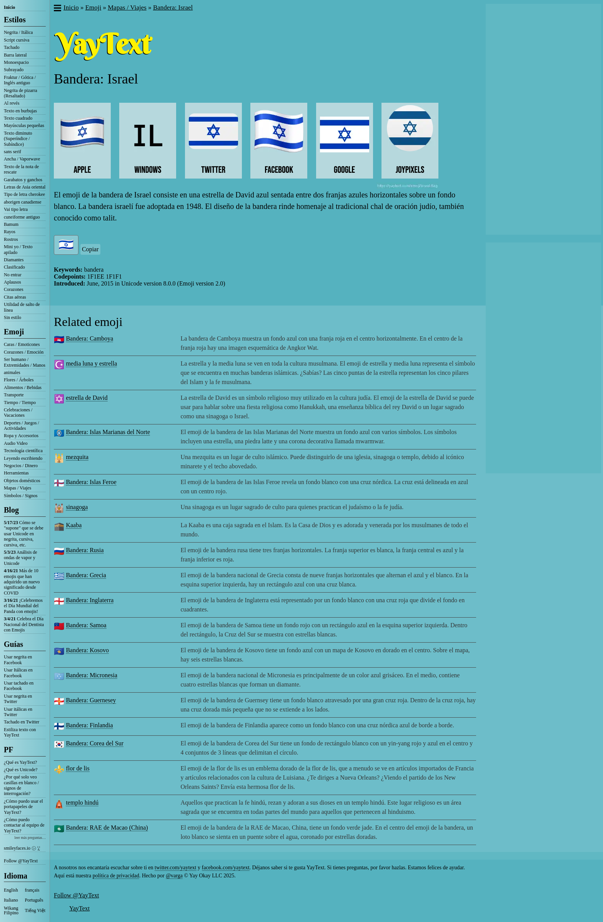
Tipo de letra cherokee (24, 194)
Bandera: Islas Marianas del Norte (108, 432)
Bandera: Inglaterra (89, 600)
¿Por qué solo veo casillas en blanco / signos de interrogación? (21, 785)
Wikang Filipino (11, 910)
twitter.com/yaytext (175, 867)
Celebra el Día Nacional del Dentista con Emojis (24, 624)
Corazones (13, 289)
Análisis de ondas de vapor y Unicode (20, 558)
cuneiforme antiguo (22, 217)
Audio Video (15, 443)
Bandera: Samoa (86, 625)
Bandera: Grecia (86, 575)
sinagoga (77, 507)
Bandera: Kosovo (87, 650)
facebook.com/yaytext (226, 867)
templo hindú (82, 802)
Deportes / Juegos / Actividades (21, 425)
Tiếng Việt (35, 910)
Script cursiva (16, 40)
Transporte (14, 395)
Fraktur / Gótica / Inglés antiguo (20, 80)
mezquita (77, 457)
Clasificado (14, 267)
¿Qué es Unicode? (20, 769)
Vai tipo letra (16, 209)
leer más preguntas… (30, 837)
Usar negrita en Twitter (18, 698)
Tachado (11, 47)
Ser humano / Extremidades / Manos (24, 362)
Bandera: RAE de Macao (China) (107, 827)
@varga (174, 876)
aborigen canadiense (23, 202)
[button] (57, 9)
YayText (79, 908)
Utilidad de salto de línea (22, 307)
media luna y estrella (91, 363)
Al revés (11, 103)
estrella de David (86, 397)
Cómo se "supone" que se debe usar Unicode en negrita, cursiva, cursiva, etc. (23, 534)
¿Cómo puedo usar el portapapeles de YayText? (23, 806)
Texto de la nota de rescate (21, 169)
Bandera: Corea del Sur (94, 743)
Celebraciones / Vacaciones (18, 412)
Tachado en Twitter (21, 722)
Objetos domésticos (22, 480)
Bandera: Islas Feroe (91, 482)
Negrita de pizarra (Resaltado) (20, 93)
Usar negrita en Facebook (18, 659)
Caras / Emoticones (22, 344)
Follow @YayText (21, 861)
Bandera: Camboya (89, 338)
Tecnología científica (23, 450)
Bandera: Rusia (84, 550)
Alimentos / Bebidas (23, 387)
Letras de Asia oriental (24, 187)
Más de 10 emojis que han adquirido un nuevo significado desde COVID (22, 582)
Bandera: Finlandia (89, 725)
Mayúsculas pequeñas (24, 125)
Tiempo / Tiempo (20, 402)
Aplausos (12, 282)
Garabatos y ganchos (23, 179)
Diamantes (13, 259)
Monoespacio (16, 62)
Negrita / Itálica (18, 32)
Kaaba (74, 525)
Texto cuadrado (18, 118)
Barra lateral (15, 55)
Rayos (9, 231)
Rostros (11, 239)
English (11, 890)
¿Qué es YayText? (20, 762)
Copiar (90, 249)
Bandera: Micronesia (91, 675)
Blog (11, 510)
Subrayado (13, 69)
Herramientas (16, 473)
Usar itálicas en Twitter (18, 712)
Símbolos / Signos (20, 495)
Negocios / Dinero (21, 465)
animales (12, 372)
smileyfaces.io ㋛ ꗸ (22, 848)
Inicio (9, 7)
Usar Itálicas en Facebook (18, 672)
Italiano (11, 900)
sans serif (12, 151)
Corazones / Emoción (23, 352)
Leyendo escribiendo (23, 458)
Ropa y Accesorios (21, 435)
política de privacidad (116, 876)
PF (8, 749)
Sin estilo (12, 317)
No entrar (13, 274)
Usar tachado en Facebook (18, 685)
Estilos (15, 19)
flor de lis (77, 768)
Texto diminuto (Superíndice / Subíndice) (18, 138)
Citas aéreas (15, 297)
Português (34, 900)
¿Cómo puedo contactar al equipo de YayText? (24, 825)
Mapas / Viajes (17, 488)
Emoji (14, 331)
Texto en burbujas (20, 111)
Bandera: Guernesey (91, 700)
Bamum (11, 224)
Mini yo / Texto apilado (18, 249)
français (32, 890)
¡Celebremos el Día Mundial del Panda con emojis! (23, 606)
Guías (13, 644)
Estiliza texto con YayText (20, 732)
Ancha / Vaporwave (22, 159)
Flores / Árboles (18, 379)
